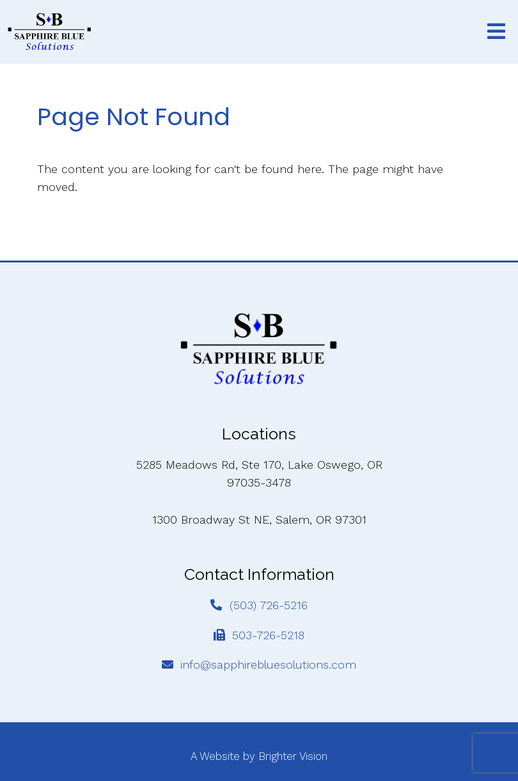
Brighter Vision (292, 756)
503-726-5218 (268, 635)
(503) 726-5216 (269, 605)
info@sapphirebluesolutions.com (268, 664)
